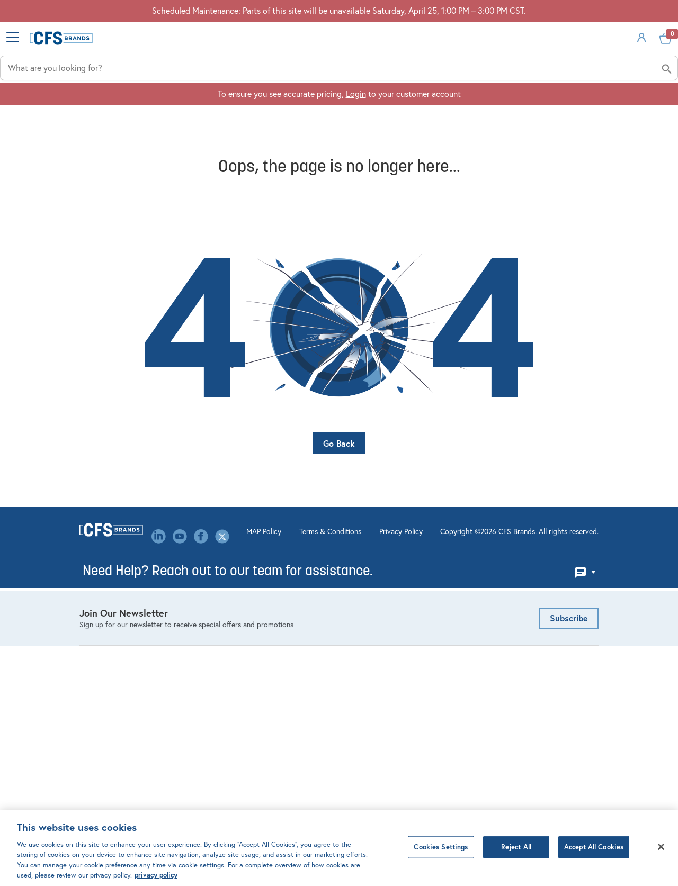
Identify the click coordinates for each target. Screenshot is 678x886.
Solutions (491, 112)
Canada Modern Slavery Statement (256, 717)
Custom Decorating (382, 630)
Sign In (563, 60)
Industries (267, 112)
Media (224, 679)
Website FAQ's (373, 613)
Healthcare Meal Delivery (125, 635)
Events (225, 602)
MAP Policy (222, 773)
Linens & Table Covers (119, 618)
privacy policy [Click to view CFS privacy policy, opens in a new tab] (156, 875)
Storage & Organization (122, 651)
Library (225, 662)
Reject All (516, 847)
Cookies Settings (441, 847)
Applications (380, 112)
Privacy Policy (359, 773)
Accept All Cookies (593, 847)
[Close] (661, 847)
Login (356, 144)
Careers (227, 569)
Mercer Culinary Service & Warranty (393, 652)
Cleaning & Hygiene (115, 569)
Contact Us (234, 586)
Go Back (339, 442)
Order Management (381, 569)
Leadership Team (243, 646)
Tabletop (95, 668)
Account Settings (378, 553)
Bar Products (102, 553)
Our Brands (233, 695)
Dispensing (99, 586)
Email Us (497, 553)
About (586, 112)
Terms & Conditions (289, 773)
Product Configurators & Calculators (391, 591)
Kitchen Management (117, 602)
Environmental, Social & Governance (256, 624)
